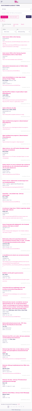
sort (17, 29)
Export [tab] (22, 24)
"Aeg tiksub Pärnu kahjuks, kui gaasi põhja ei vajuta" (13, 101)
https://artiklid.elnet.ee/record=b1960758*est (11, 316)
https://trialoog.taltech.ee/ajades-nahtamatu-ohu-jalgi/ (13, 114)
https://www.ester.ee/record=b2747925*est (11, 174)
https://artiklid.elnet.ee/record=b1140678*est (11, 85)
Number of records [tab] (6, 25)
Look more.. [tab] (16, 25)
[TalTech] (16, 2)
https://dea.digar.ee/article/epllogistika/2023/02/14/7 (13, 187)
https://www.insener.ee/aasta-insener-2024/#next (12, 59)
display (4, 29)
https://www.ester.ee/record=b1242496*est (11, 70)
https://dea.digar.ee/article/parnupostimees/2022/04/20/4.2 (14, 100)
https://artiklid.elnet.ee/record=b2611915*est (11, 201)
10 (23, 406)
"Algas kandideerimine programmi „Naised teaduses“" (13, 142)
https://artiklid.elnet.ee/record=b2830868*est (11, 373)
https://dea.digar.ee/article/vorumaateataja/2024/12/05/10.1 (14, 358)
